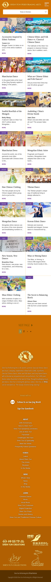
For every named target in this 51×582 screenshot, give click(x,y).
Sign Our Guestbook (25, 408)
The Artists (25, 462)
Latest (25, 456)
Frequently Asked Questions (25, 447)
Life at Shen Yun (25, 432)
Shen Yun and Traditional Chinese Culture (25, 517)
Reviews (25, 465)
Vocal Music (25, 502)
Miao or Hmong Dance (37, 256)
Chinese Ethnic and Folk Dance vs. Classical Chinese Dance (37, 39)
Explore (4, 59)
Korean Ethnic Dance (36, 221)
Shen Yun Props (25, 511)
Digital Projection (25, 508)
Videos (25, 452)
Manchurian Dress (9, 150)
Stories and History (25, 514)
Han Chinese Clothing (11, 187)
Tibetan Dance (33, 187)
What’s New (25, 478)
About (25, 419)
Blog (3, 19)
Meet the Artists (25, 444)
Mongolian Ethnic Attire (37, 150)
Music (25, 499)
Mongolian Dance (9, 221)
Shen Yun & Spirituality (25, 441)
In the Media (25, 468)
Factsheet (25, 435)
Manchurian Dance (10, 76)
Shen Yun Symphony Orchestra (25, 429)
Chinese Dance (25, 497)
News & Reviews (33, 11)
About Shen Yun (25, 459)
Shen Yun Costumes (25, 505)
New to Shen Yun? (25, 426)
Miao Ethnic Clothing (11, 295)
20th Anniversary (25, 423)
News (29, 19)
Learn (25, 493)
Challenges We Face (25, 438)
